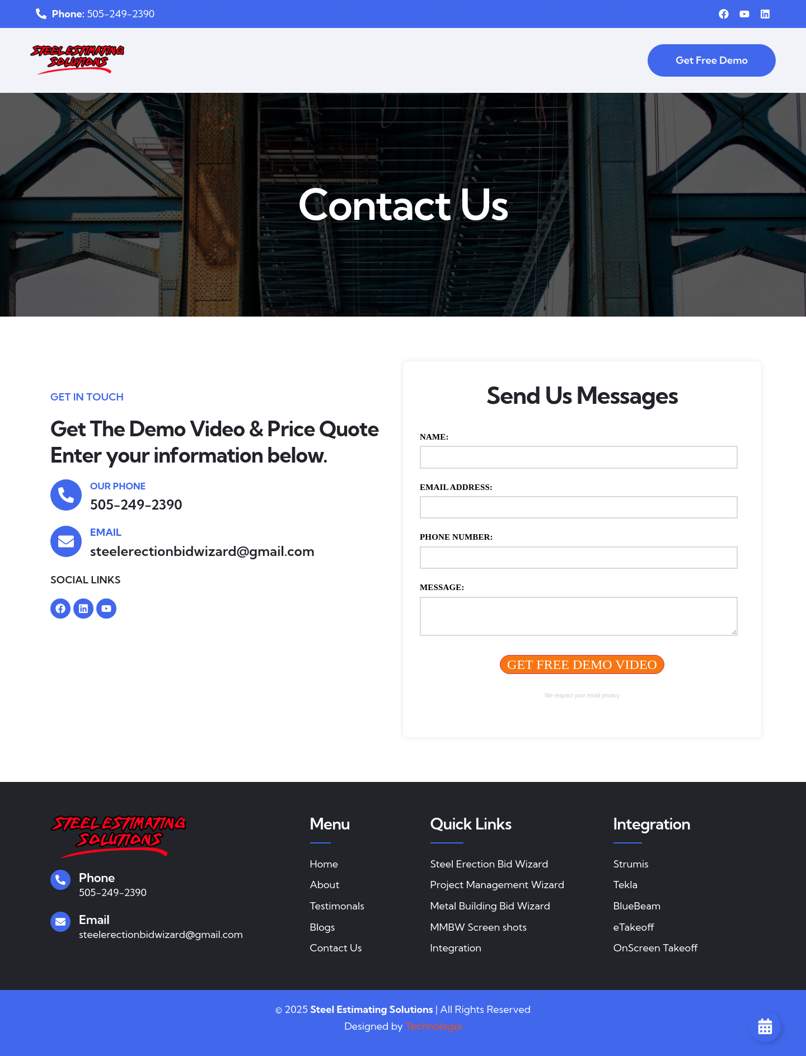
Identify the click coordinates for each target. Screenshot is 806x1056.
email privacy (603, 695)
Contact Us (394, 71)
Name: (434, 436)
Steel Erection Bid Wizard (313, 49)
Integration (555, 49)
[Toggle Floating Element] (765, 1026)
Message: (442, 587)
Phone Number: (456, 536)
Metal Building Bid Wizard (449, 49)
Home (181, 48)
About (223, 48)
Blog (610, 48)
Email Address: (456, 487)
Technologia (433, 1026)
